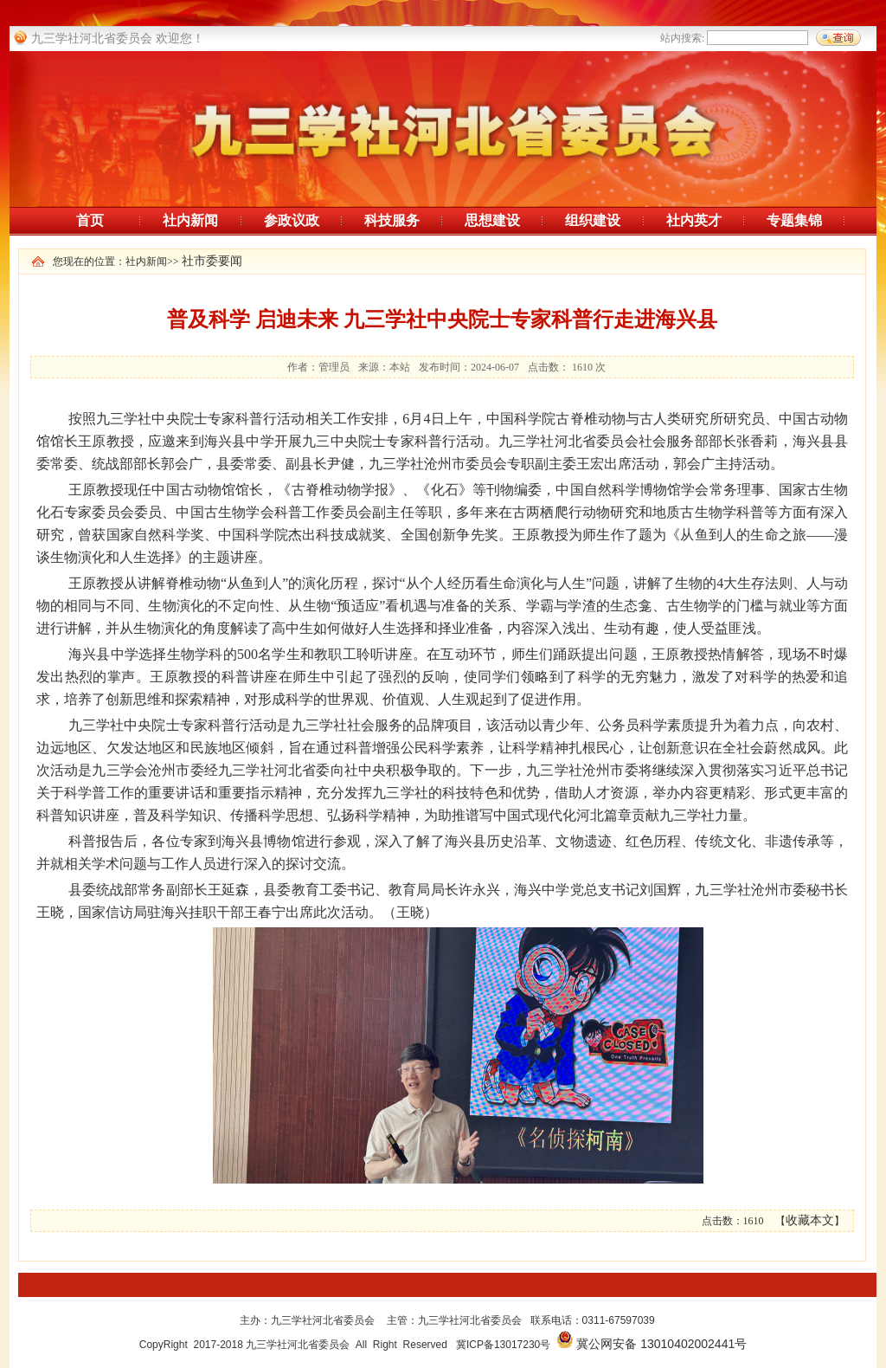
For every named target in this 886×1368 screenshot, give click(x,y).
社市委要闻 (212, 261)
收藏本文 (810, 1220)
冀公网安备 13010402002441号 (661, 1344)
